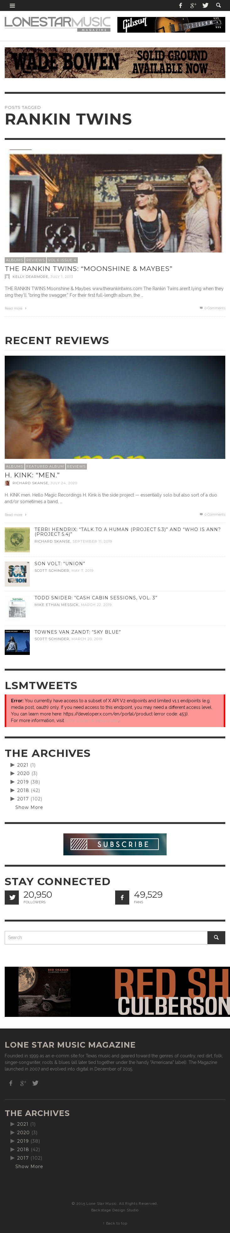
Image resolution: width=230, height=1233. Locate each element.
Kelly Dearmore (30, 276)
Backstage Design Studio (115, 1210)
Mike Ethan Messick (57, 605)
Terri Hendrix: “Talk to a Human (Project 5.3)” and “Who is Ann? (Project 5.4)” (128, 532)
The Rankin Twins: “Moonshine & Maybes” (89, 269)
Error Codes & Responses (91, 720)
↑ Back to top (115, 1223)
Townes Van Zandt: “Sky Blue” (78, 632)
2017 (23, 799)
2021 (23, 765)
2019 (23, 782)
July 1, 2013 (62, 276)
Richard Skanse (30, 483)
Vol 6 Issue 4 (62, 260)
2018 (23, 790)
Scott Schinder (52, 571)
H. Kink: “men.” (32, 475)
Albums (14, 260)
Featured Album (45, 466)
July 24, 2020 (64, 483)
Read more (16, 308)
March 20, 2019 (87, 639)
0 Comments (212, 308)
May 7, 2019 (83, 571)
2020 (23, 773)
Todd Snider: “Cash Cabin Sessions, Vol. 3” (96, 598)
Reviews (35, 260)
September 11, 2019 (92, 541)
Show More (29, 807)
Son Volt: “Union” (60, 563)
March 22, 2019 (96, 605)
